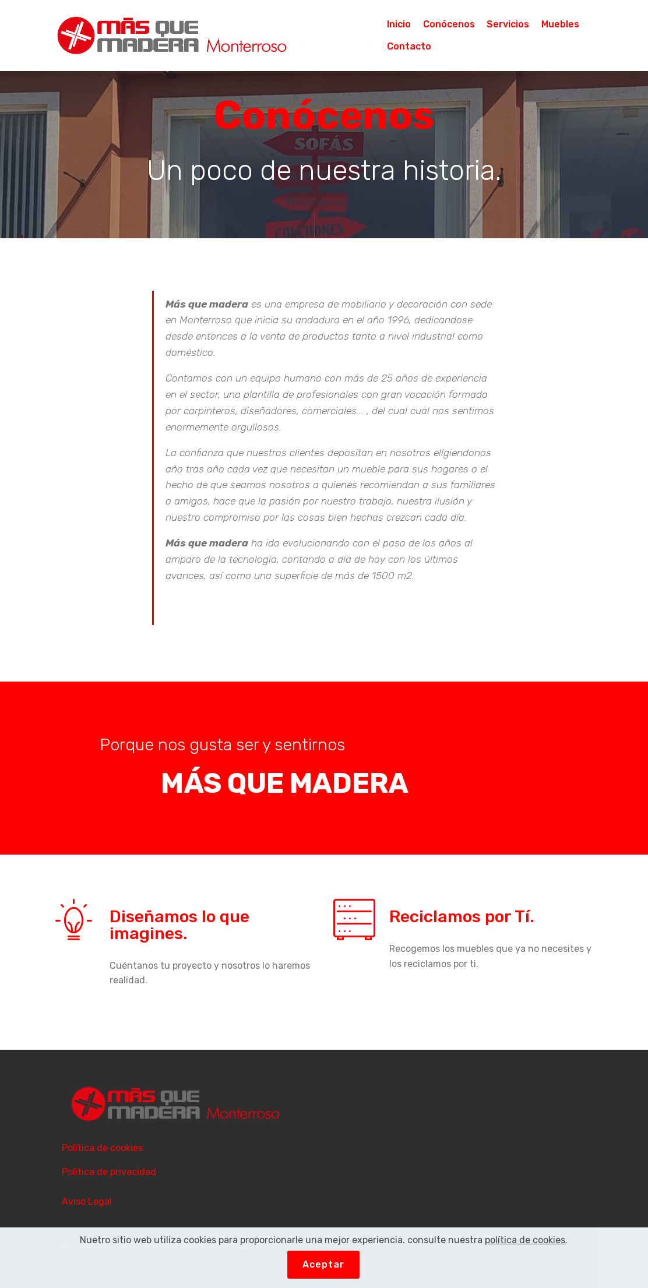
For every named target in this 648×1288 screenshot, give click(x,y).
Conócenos (449, 24)
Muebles (560, 24)
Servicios (508, 24)
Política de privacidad (109, 1171)
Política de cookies (102, 1147)
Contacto (409, 46)
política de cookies (525, 1239)
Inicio (399, 24)
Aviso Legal (87, 1201)
